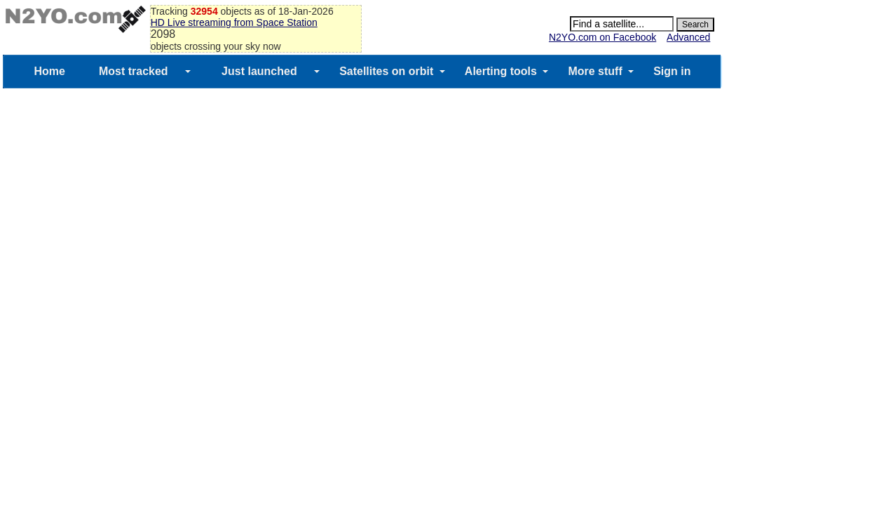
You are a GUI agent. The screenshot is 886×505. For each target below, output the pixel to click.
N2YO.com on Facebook (602, 37)
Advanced (688, 37)
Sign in (671, 71)
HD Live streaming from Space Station (234, 22)
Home (49, 71)
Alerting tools (501, 71)
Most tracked (133, 71)
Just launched (259, 71)
